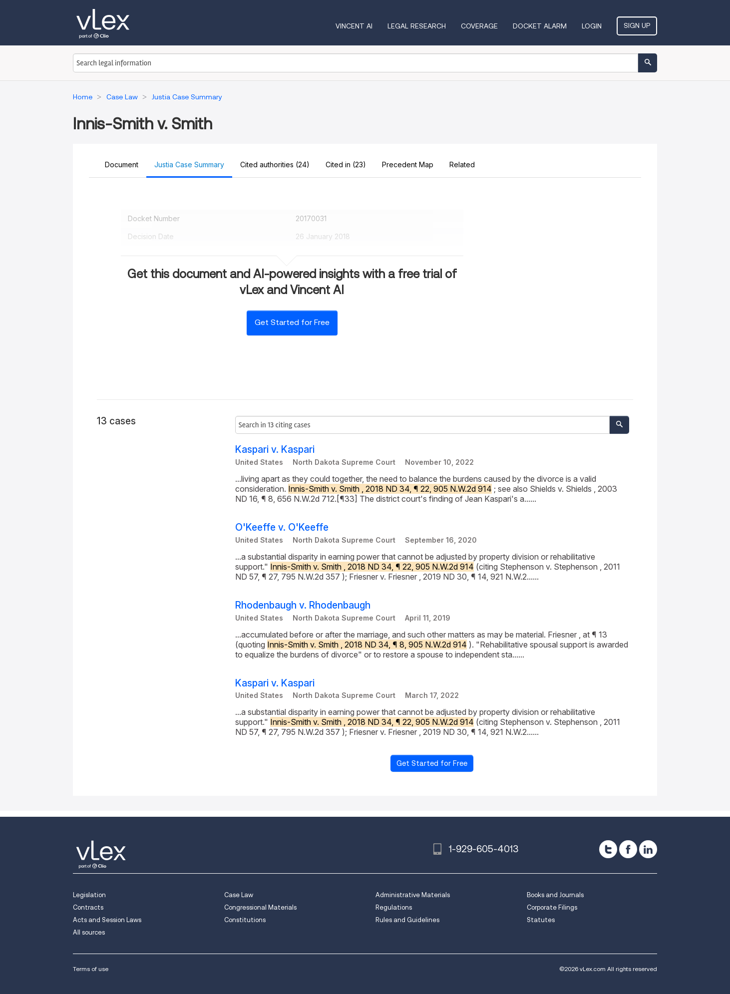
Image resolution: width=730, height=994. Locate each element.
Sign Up (637, 25)
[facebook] (628, 849)
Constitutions (245, 920)
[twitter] (608, 849)
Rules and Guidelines (407, 920)
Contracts (88, 907)
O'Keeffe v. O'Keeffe (282, 527)
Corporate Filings (552, 907)
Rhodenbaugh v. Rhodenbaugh (302, 605)
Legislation (89, 895)
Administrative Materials (412, 895)
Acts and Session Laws (107, 920)
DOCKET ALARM (540, 26)
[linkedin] (648, 849)
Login (592, 26)
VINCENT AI (354, 26)
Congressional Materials (260, 907)
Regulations (393, 907)
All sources (89, 932)
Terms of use (90, 969)
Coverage (479, 26)
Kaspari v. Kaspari (275, 449)
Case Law (238, 895)
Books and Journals (555, 895)
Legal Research (416, 26)
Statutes (541, 920)
